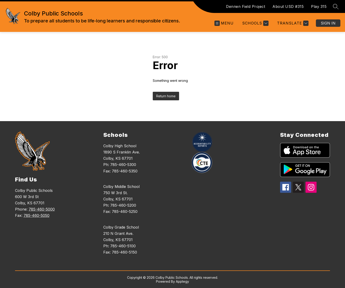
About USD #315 (288, 6)
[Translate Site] (292, 23)
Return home (166, 96)
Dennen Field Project (245, 6)
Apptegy (182, 281)
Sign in (328, 23)
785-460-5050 (36, 215)
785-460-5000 (42, 209)
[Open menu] (224, 23)
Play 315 (319, 6)
